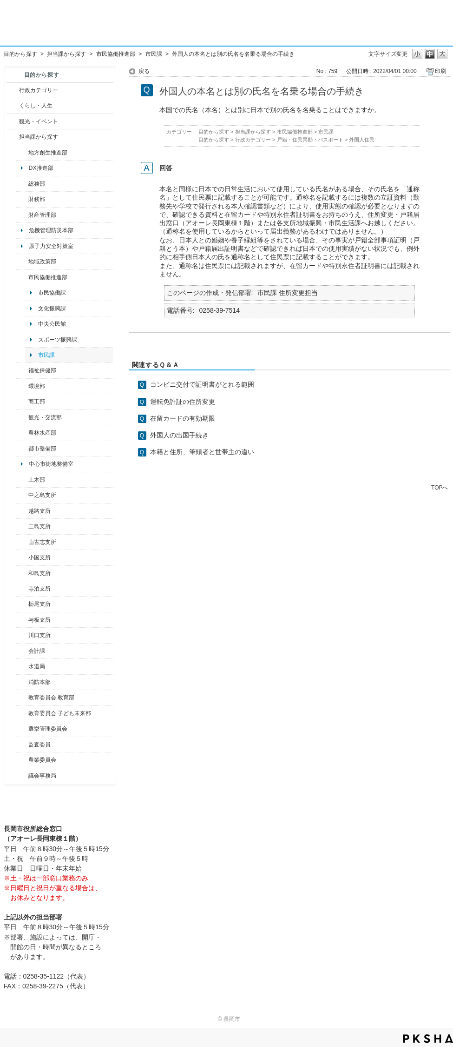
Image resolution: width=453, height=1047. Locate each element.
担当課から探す (66, 54)
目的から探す (20, 54)
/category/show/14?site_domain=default (22, 370)
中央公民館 (52, 324)
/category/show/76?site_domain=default (22, 433)
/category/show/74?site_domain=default (22, 557)
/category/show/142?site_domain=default (22, 511)
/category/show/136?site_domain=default (22, 620)
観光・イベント (38, 121)
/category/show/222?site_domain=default (22, 760)
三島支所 (39, 526)
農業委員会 (42, 760)
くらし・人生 (36, 105)
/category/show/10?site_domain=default (22, 184)
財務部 (36, 199)
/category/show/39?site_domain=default (22, 697)
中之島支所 (42, 495)
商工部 (36, 401)
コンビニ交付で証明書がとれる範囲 (202, 384)
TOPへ (439, 487)
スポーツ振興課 (57, 339)
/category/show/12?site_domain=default (13, 105)
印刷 (440, 71)
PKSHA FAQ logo (428, 1039)
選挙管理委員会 (47, 728)
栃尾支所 (39, 604)
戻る (144, 71)
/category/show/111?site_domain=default (22, 729)
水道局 (36, 666)
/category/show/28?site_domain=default (22, 480)
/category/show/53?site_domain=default (22, 526)
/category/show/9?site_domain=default (13, 137)
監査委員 (39, 744)
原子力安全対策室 (51, 246)
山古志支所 (42, 542)
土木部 (36, 480)
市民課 (153, 54)
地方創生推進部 (47, 152)
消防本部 (39, 682)
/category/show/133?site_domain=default (22, 635)
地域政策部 (42, 261)
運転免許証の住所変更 (182, 401)
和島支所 (39, 573)
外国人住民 (361, 139)
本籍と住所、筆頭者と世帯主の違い (202, 452)
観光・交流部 (45, 417)
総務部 (36, 184)
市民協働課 (52, 292)
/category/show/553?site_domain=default (22, 215)
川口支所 (39, 635)
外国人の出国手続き (179, 435)
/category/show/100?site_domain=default (22, 152)
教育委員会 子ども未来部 (59, 713)
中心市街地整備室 (51, 464)
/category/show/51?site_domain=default (22, 713)
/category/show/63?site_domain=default (22, 588)
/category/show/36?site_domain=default (22, 401)
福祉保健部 (42, 370)
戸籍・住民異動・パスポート (310, 139)
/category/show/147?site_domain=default (22, 666)
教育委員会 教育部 (51, 697)
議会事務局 (42, 775)
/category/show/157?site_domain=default (22, 776)
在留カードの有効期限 (182, 418)
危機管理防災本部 (51, 230)
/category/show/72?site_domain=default (22, 199)
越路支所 (39, 511)
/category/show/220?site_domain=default (22, 744)
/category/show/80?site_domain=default (22, 604)
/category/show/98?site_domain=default (22, 542)
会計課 (36, 651)
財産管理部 (42, 215)
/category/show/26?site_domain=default (22, 277)
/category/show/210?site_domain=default (22, 651)
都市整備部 (42, 448)
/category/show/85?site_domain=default (22, 682)
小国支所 (39, 557)
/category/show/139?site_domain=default (22, 573)
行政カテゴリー (38, 90)
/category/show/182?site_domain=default (22, 448)
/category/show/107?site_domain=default (22, 495)
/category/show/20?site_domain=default (22, 417)
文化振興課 (52, 308)
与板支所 (39, 620)
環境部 (36, 386)
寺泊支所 (39, 588)
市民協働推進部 (115, 54)
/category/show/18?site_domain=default (13, 121)
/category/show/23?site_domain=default (22, 386)
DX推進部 (41, 168)
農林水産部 (42, 433)
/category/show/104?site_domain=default (22, 261)
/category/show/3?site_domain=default (13, 90)
